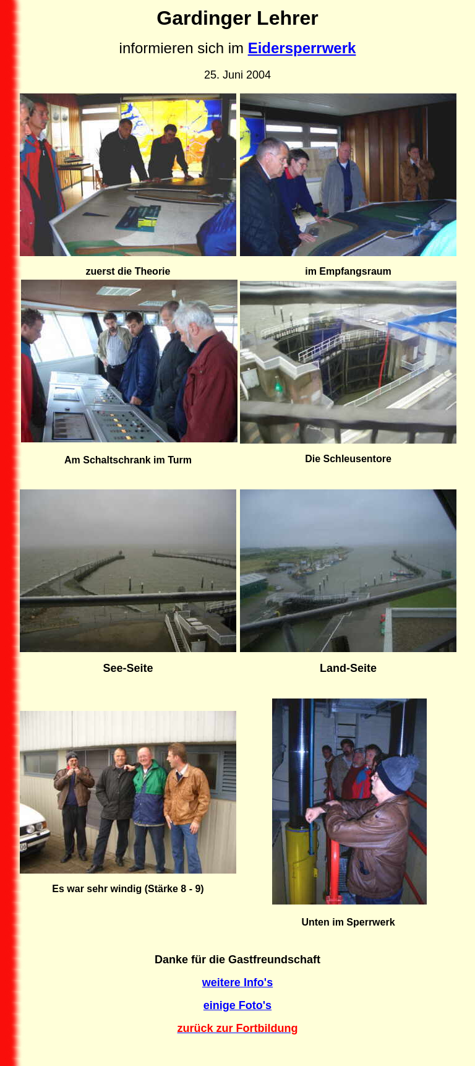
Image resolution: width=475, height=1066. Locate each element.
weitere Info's (237, 982)
